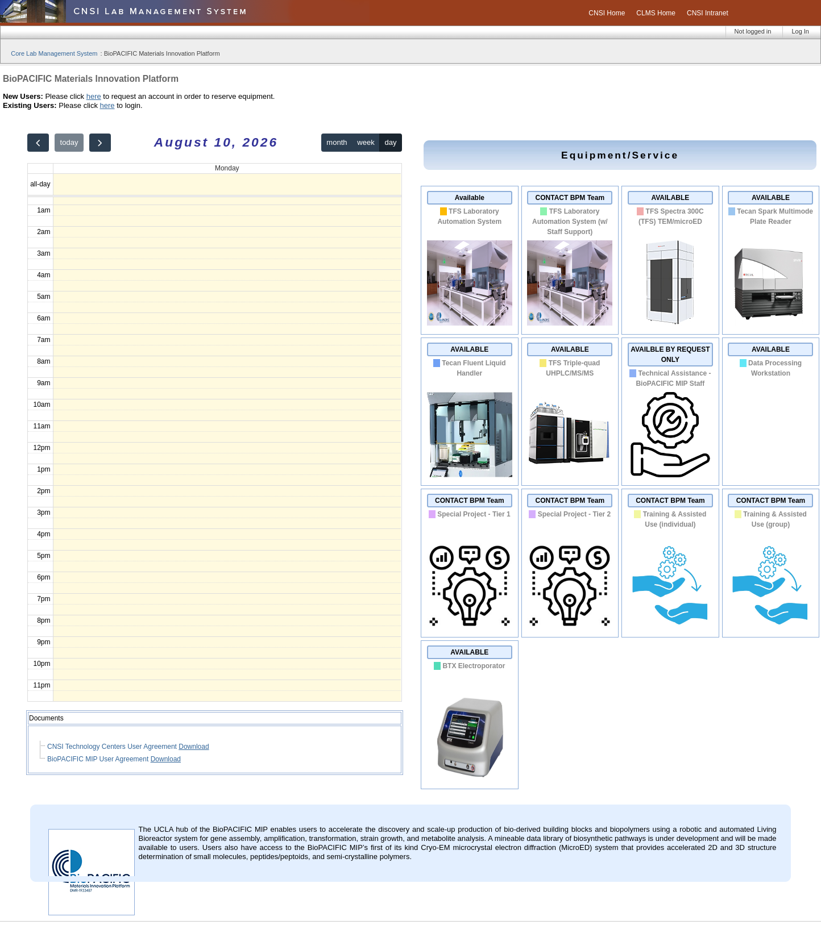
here (93, 96)
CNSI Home (606, 13)
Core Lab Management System (54, 53)
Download (194, 747)
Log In (800, 31)
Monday (227, 168)
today (69, 142)
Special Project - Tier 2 (574, 514)
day (391, 142)
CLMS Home (655, 13)
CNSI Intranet (707, 13)
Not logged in (753, 31)
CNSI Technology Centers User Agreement (113, 747)
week (365, 142)
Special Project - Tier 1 (474, 514)
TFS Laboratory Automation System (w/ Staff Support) (570, 221)
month (336, 142)
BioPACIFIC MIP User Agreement (99, 759)
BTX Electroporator (473, 666)
